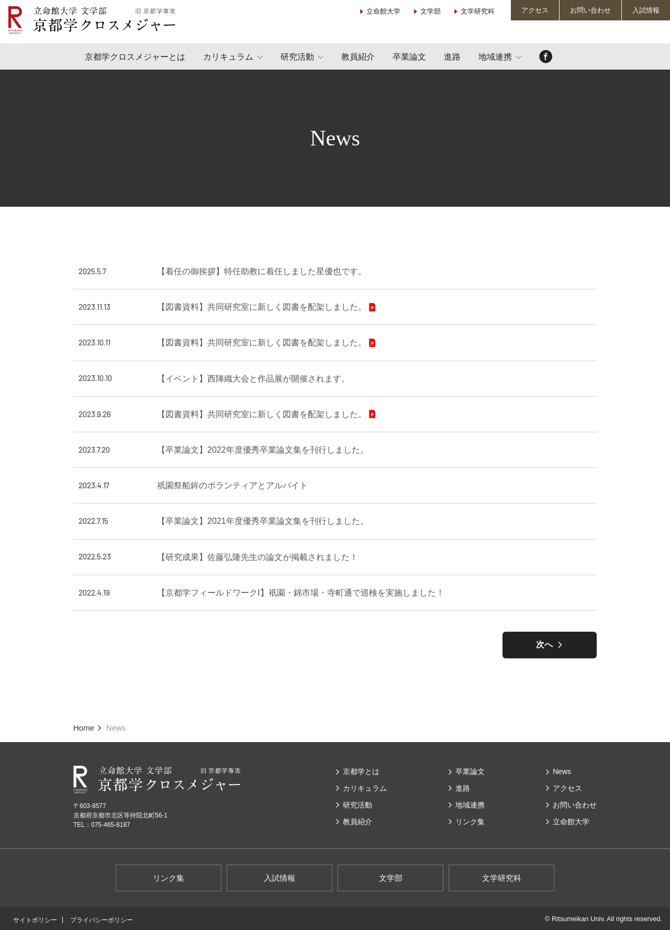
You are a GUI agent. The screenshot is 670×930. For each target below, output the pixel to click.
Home (83, 727)
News (562, 771)
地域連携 (495, 56)
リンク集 (470, 821)
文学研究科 (478, 11)
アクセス (535, 10)
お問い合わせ (590, 10)
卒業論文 (409, 56)
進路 (452, 56)
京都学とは (361, 771)
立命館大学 (383, 11)
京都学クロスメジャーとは (135, 56)
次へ (544, 644)
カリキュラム (228, 56)
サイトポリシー (35, 920)
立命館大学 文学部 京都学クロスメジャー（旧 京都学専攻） (91, 20)
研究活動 (297, 56)
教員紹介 (358, 56)
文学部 (430, 11)
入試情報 (646, 10)
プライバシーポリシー (101, 920)
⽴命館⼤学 (571, 821)
